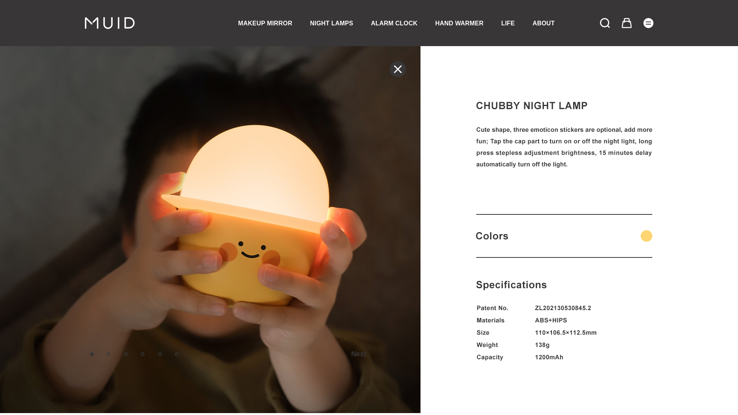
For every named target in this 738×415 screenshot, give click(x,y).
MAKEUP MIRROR (265, 23)
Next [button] (358, 354)
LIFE (508, 23)
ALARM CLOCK (394, 23)
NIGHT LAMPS (331, 23)
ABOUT (543, 23)
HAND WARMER (459, 23)
